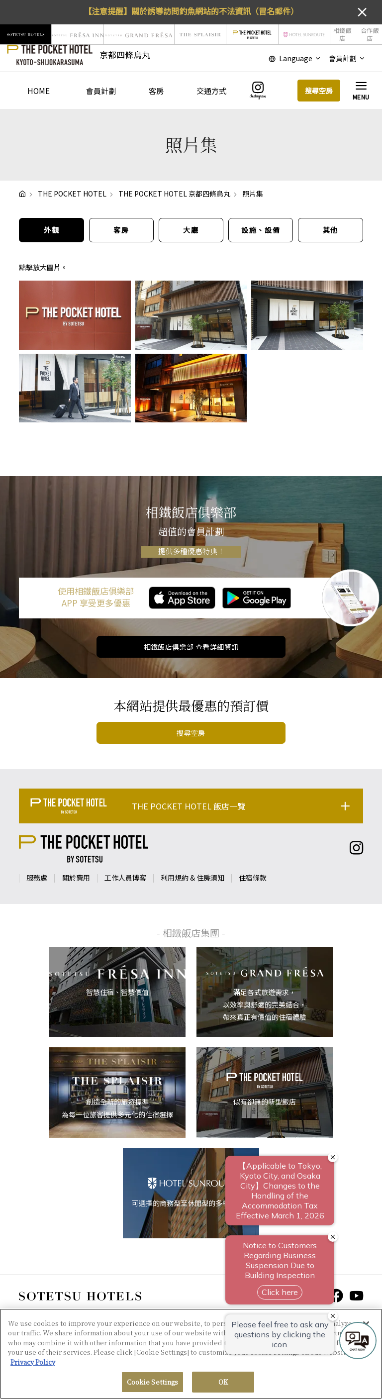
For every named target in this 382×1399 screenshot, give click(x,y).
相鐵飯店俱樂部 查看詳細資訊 (191, 647)
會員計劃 (101, 90)
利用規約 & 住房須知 (192, 877)
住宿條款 (253, 877)
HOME (38, 90)
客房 (156, 90)
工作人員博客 (125, 877)
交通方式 (211, 90)
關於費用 (76, 877)
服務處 (36, 877)
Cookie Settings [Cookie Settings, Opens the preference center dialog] (153, 1386)
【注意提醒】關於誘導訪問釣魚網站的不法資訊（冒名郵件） (191, 11)
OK (223, 1386)
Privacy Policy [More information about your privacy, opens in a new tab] (32, 1366)
